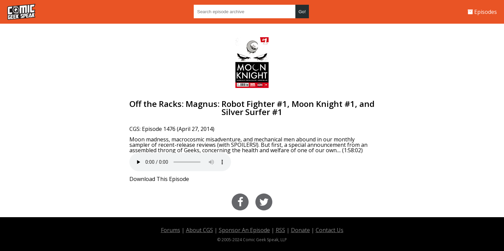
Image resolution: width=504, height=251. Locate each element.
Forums (170, 230)
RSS (280, 230)
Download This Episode (159, 179)
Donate (300, 230)
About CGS (199, 230)
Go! (302, 11)
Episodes (482, 12)
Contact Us (329, 230)
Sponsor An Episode (244, 230)
